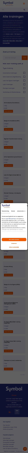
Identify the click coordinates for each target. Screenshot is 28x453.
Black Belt (12, 41)
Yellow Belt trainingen (8, 440)
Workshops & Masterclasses (14, 92)
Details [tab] (13, 211)
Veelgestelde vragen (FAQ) (10, 427)
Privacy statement (20, 451)
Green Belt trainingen (8, 444)
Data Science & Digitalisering (14, 77)
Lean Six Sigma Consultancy (10, 448)
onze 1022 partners (10, 218)
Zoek (24, 57)
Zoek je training (9, 52)
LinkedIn (13, 404)
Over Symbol (6, 425)
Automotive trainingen (14, 73)
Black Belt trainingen (8, 446)
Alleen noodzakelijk (14, 247)
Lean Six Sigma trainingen (14, 80)
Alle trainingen (6, 438)
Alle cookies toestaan (14, 239)
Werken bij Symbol (8, 429)
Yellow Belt (19, 41)
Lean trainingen (14, 84)
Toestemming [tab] (5, 211)
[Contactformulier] (25, 449)
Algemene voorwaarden (9, 451)
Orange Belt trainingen (9, 442)
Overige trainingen (14, 88)
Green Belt (6, 41)
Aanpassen (14, 243)
